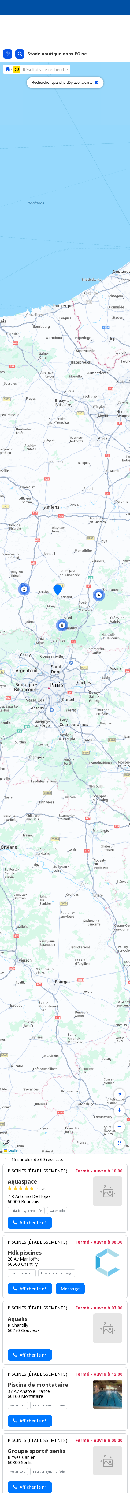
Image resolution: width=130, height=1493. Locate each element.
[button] (99, 595)
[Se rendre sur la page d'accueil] (7, 69)
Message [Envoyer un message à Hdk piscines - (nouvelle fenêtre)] (70, 1289)
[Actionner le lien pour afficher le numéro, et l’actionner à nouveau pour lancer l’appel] (30, 1223)
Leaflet (11, 1150)
